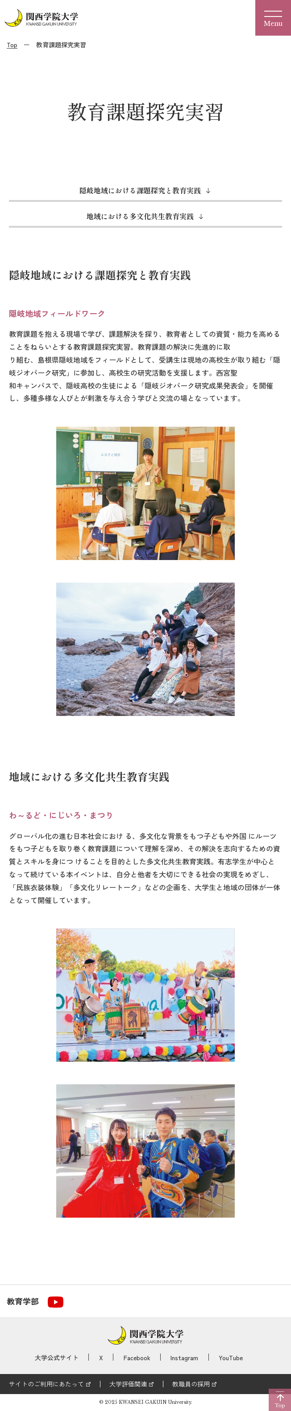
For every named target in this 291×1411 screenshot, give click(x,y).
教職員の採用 (191, 1383)
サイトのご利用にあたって (46, 1383)
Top (12, 44)
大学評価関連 (128, 1383)
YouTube (231, 1357)
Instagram (184, 1357)
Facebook (137, 1357)
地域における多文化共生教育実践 (140, 216)
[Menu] (273, 18)
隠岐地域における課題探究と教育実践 (140, 190)
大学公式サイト (57, 1357)
